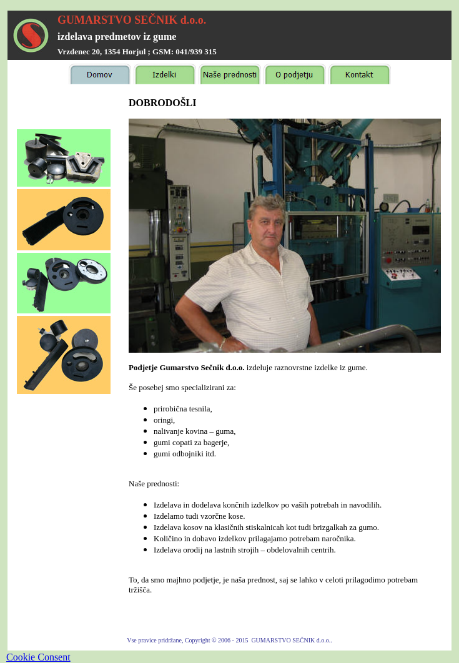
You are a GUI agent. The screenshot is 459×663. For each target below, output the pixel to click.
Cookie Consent (38, 657)
